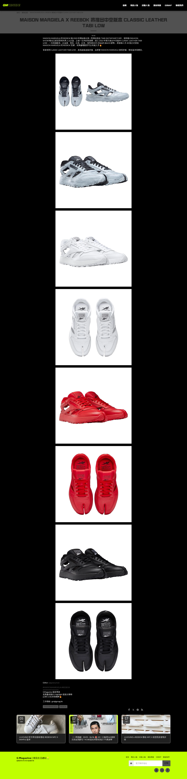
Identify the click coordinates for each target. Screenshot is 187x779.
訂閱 (166, 763)
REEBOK (63, 706)
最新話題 (25, 12)
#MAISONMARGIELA (52, 687)
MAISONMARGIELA (50, 706)
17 (126, 720)
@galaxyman (54, 683)
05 (21, 720)
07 (74, 720)
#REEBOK (66, 687)
